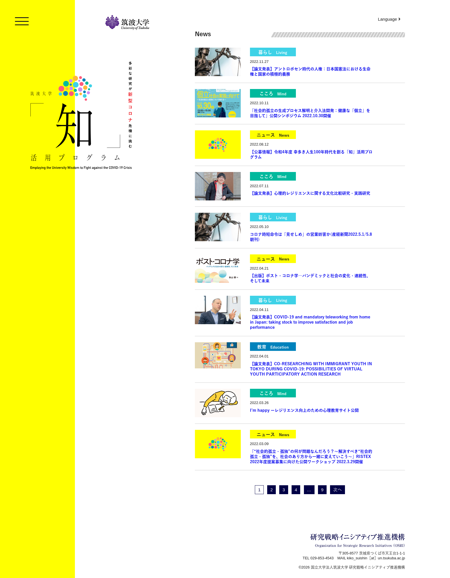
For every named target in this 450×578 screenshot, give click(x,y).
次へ (337, 489)
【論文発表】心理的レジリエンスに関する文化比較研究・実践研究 (310, 193)
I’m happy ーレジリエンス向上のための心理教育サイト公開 (304, 410)
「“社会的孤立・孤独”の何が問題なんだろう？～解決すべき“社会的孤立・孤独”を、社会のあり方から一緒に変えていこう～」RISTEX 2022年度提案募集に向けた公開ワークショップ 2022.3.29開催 (311, 456)
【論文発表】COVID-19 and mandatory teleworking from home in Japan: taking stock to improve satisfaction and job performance (310, 322)
